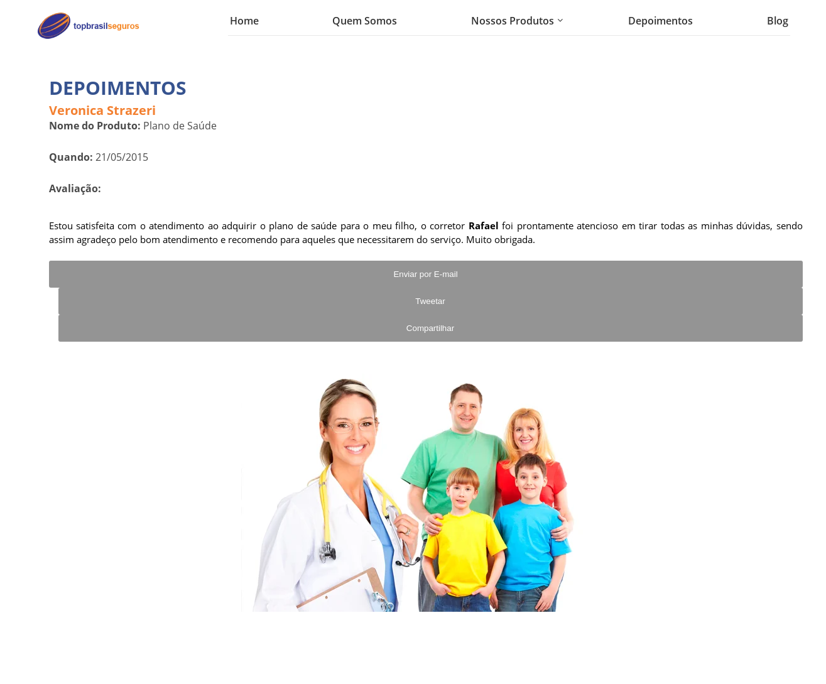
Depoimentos (660, 21)
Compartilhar (430, 328)
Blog (777, 21)
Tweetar (430, 301)
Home (244, 21)
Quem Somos (364, 21)
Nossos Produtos (512, 21)
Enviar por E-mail (425, 274)
